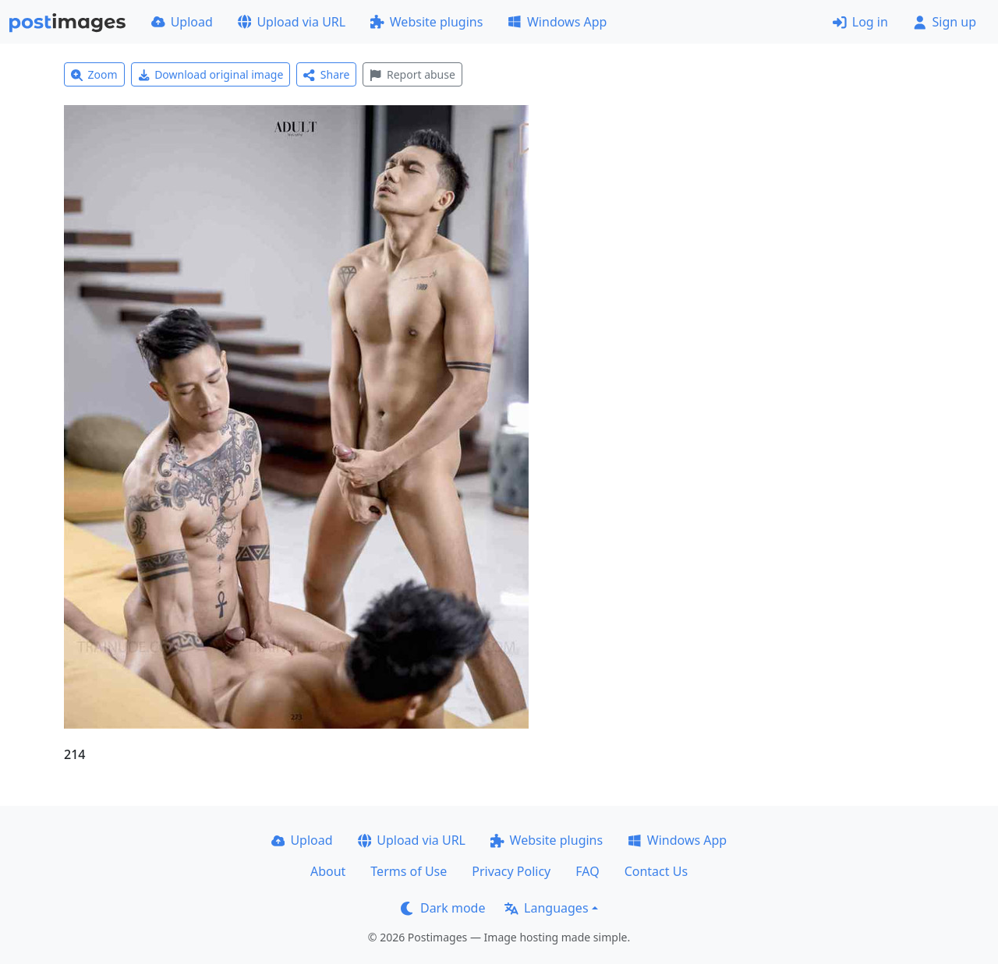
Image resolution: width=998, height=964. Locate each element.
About (327, 871)
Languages (546, 907)
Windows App (557, 21)
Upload (182, 21)
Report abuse (412, 74)
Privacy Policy (511, 871)
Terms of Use (408, 871)
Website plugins (426, 21)
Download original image (211, 74)
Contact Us (656, 871)
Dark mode (443, 907)
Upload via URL (291, 21)
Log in (860, 21)
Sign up (944, 21)
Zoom (94, 74)
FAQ (587, 871)
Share (326, 74)
